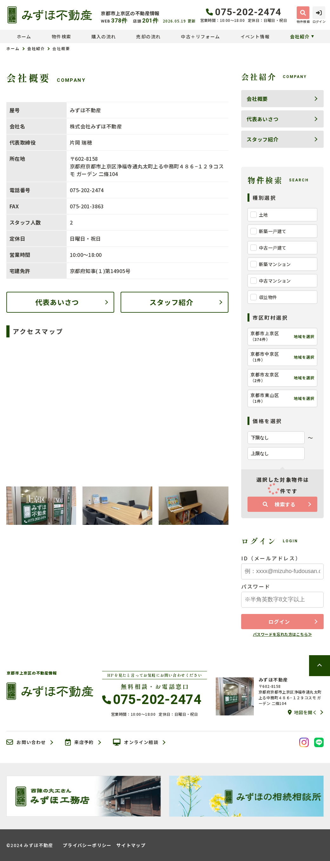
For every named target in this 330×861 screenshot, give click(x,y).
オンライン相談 (135, 742)
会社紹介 (300, 36)
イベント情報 (255, 36)
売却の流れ (148, 36)
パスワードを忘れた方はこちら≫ (282, 634)
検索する (279, 504)
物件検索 (61, 36)
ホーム (24, 36)
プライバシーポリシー (87, 845)
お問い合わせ (26, 742)
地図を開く (302, 712)
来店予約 (79, 742)
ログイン (279, 621)
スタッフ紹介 (171, 302)
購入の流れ (103, 36)
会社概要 (257, 98)
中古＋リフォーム (200, 36)
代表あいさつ (57, 302)
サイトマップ (131, 845)
